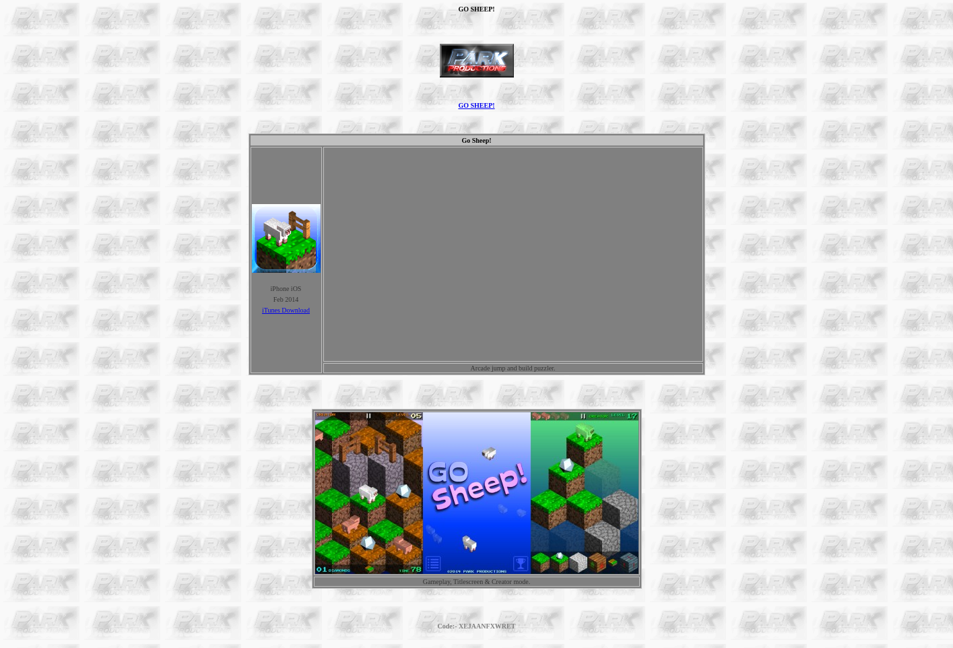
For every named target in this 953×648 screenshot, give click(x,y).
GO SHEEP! (476, 105)
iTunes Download (286, 310)
